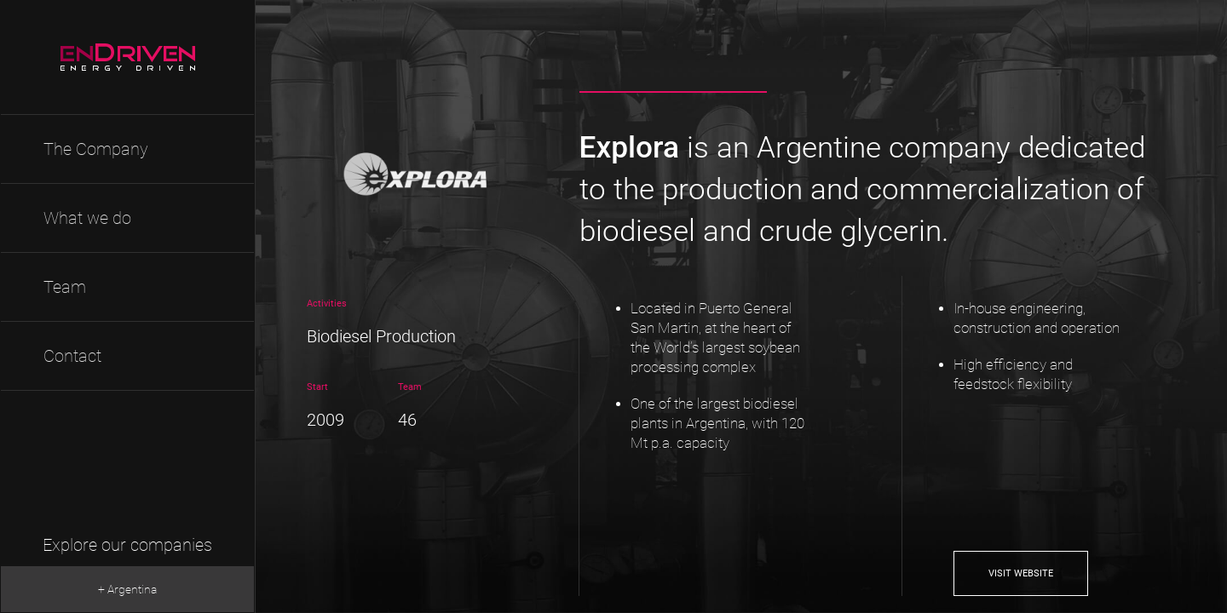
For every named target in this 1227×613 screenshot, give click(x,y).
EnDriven (127, 57)
